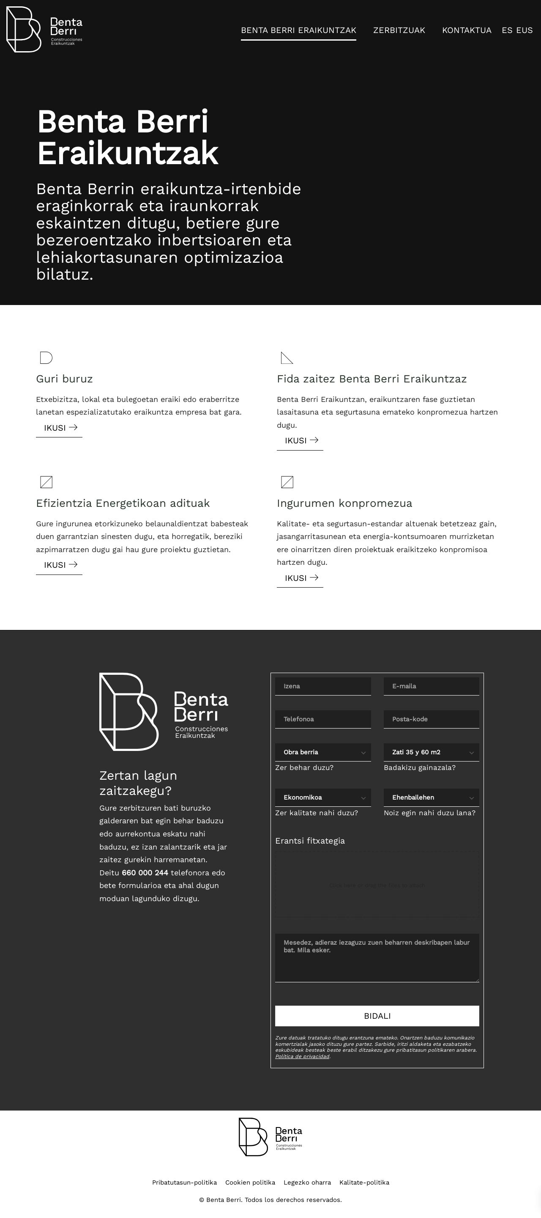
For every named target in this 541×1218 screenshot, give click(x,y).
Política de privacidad (302, 1056)
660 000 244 (145, 872)
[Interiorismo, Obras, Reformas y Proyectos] (44, 29)
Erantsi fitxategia (310, 841)
